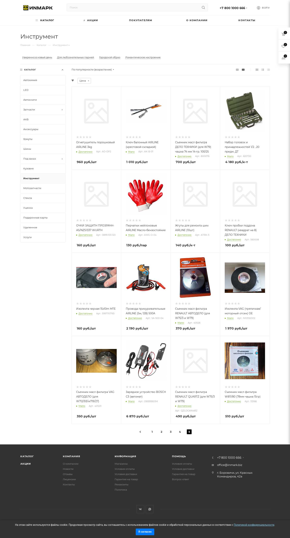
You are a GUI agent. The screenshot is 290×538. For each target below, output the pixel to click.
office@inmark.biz (229, 465)
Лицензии (69, 479)
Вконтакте (140, 509)
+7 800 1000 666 (232, 8)
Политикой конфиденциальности (254, 524)
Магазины (121, 463)
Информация (125, 456)
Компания (71, 456)
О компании (70, 463)
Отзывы (67, 474)
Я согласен (145, 531)
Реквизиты (121, 484)
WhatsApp (150, 509)
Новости (68, 468)
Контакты (69, 484)
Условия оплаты (125, 468)
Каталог (27, 456)
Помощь (179, 456)
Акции (25, 463)
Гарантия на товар (126, 479)
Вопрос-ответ (180, 479)
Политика (121, 489)
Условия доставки (126, 474)
